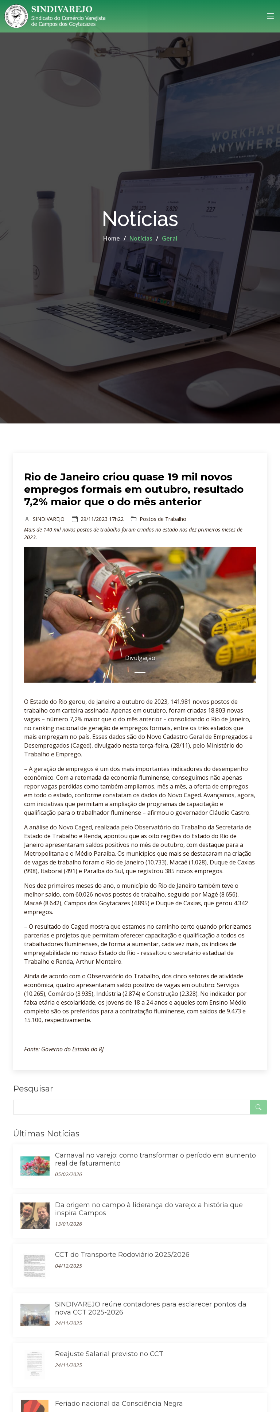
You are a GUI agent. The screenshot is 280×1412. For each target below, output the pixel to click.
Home (111, 238)
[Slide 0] (140, 672)
